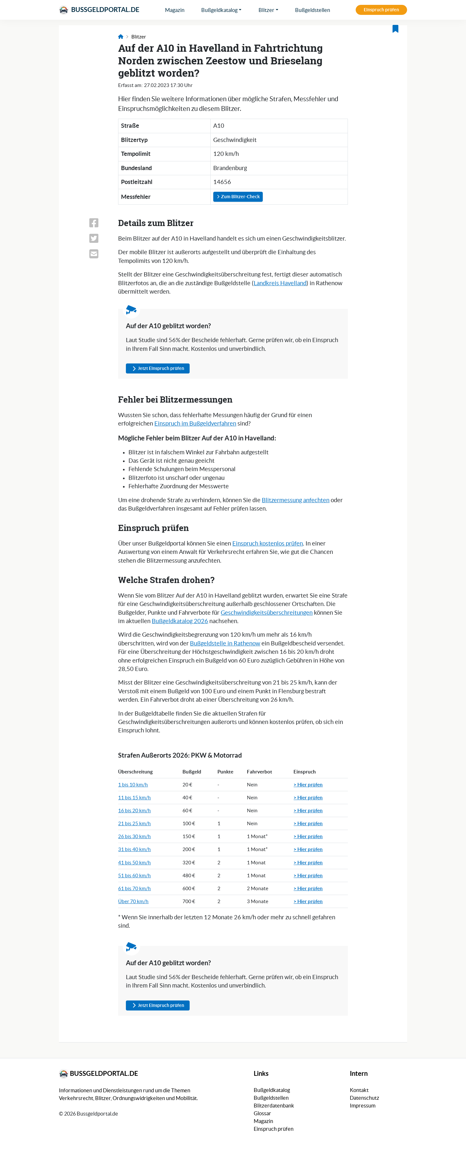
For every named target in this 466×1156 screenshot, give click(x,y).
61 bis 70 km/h (134, 888)
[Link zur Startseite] (120, 36)
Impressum (362, 1105)
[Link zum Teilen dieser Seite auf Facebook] (100, 223)
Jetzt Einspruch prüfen (157, 368)
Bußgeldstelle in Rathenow (225, 643)
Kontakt (359, 1090)
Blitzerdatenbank (274, 1105)
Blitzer (266, 10)
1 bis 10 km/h (133, 784)
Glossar (262, 1113)
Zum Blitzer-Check (238, 196)
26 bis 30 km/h (134, 836)
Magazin (174, 10)
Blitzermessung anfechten (295, 500)
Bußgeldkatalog (219, 10)
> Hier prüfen (308, 784)
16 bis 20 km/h (134, 810)
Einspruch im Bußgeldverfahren (195, 423)
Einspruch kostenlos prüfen (267, 543)
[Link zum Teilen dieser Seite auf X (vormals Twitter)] (100, 238)
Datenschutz (364, 1098)
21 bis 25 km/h (134, 823)
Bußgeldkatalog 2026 (180, 621)
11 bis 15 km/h (134, 797)
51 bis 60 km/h (134, 875)
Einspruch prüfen (381, 9)
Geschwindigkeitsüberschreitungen (267, 613)
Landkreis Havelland (280, 283)
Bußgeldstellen (312, 10)
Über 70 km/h (133, 901)
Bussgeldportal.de (99, 10)
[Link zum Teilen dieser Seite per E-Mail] (100, 254)
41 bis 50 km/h (134, 862)
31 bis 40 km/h (134, 849)
